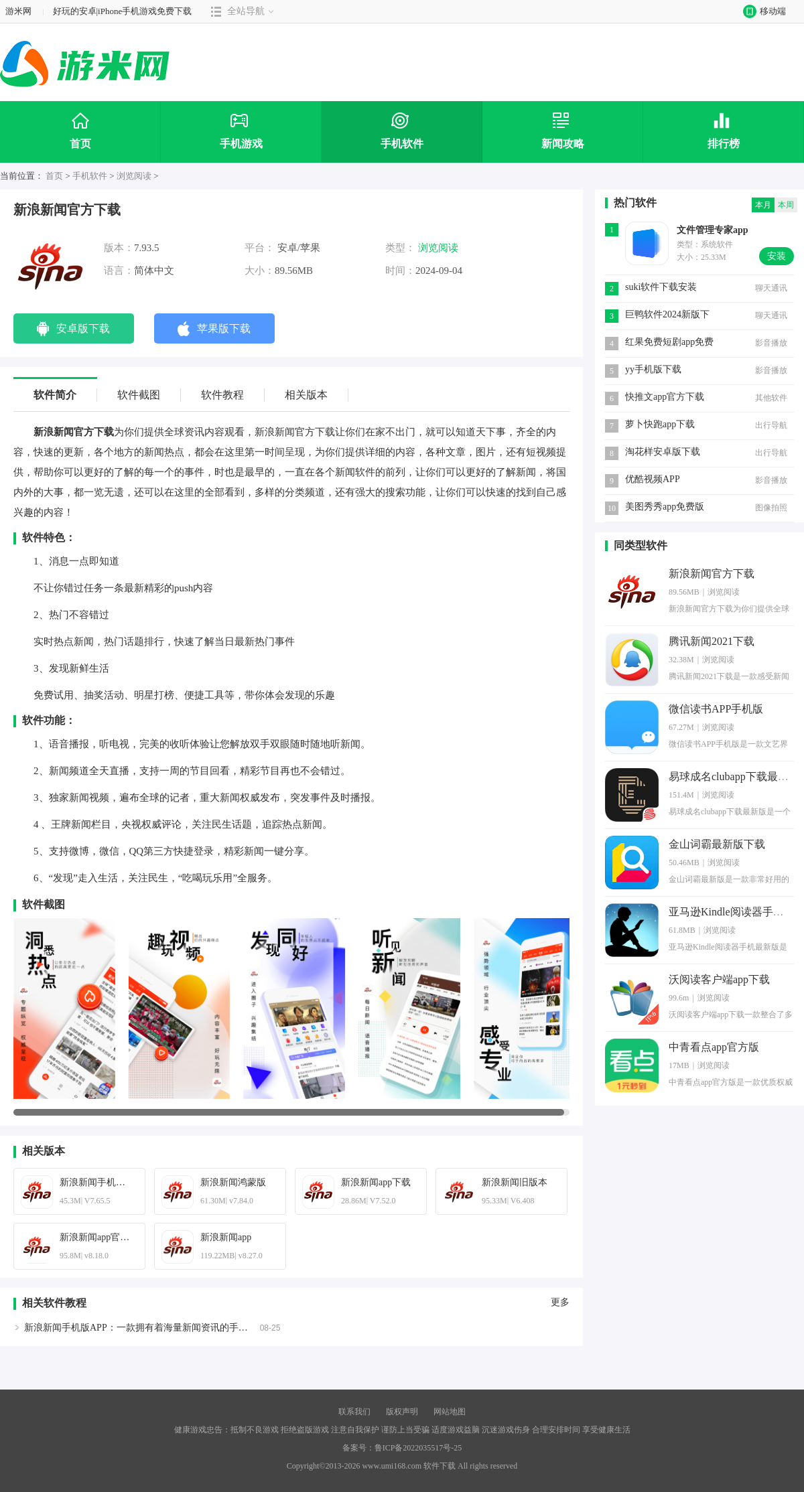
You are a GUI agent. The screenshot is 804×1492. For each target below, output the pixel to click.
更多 (560, 1302)
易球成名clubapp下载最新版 (734, 776)
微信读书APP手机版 (716, 709)
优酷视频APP (652, 479)
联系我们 (354, 1411)
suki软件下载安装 (661, 287)
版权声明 (402, 1411)
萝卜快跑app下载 (660, 424)
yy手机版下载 (653, 369)
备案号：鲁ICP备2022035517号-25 (402, 1447)
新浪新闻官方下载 (711, 573)
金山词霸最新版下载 (717, 844)
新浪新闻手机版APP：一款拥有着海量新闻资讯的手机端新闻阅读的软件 (173, 1328)
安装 (776, 256)
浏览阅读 (134, 176)
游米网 (18, 11)
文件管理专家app (712, 230)
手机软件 (89, 176)
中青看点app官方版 (714, 1047)
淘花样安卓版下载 (662, 452)
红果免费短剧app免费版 (669, 343)
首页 (54, 176)
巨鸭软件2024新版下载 (667, 315)
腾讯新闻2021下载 (711, 641)
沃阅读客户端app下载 (719, 979)
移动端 (761, 11)
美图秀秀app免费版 (664, 507)
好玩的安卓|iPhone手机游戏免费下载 (122, 11)
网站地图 (449, 1411)
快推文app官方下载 (664, 397)
